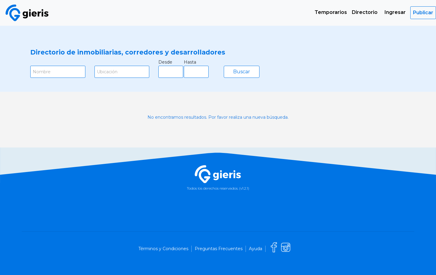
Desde (165, 62)
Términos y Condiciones (163, 248)
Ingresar (395, 12)
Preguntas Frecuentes (219, 248)
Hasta (190, 62)
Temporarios (331, 12)
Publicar (423, 12)
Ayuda (255, 248)
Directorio (365, 12)
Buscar (241, 72)
